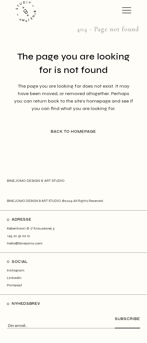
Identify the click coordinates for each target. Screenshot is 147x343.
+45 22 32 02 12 (18, 236)
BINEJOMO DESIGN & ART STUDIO (34, 201)
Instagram (15, 270)
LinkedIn (14, 278)
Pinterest (14, 285)
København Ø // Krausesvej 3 (30, 228)
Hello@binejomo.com (24, 243)
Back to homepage (73, 131)
